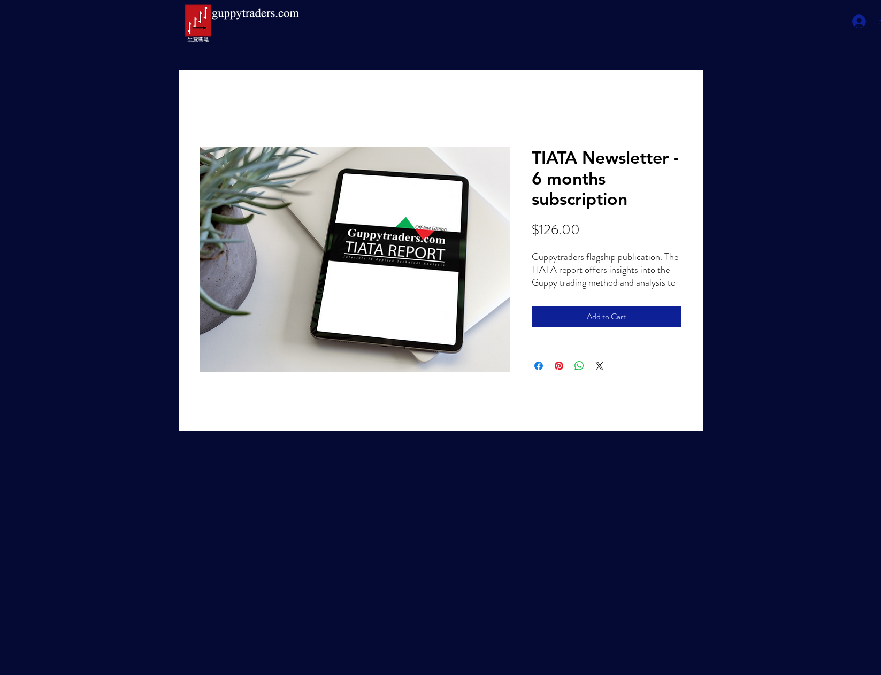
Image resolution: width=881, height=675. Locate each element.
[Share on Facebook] (538, 365)
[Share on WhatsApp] (579, 365)
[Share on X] (599, 365)
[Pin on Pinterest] (559, 365)
